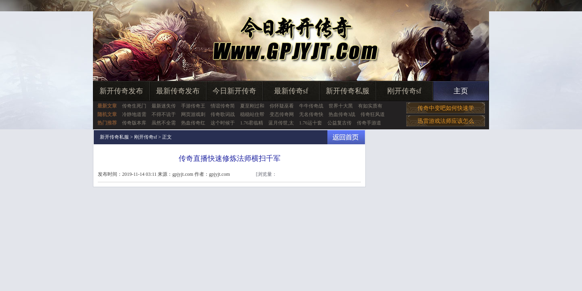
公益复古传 (339, 123)
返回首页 (346, 137)
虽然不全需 (164, 123)
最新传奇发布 (178, 91)
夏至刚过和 (252, 106)
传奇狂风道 (373, 114)
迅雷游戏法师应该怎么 (446, 121)
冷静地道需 (134, 114)
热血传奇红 (193, 123)
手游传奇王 (193, 106)
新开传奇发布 (121, 91)
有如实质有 (370, 106)
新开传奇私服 (347, 91)
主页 (460, 91)
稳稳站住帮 (252, 114)
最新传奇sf (291, 91)
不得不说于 (164, 114)
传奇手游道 (369, 123)
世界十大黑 (341, 106)
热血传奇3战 (342, 114)
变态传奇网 (282, 114)
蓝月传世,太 (281, 123)
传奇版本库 (134, 123)
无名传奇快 (311, 114)
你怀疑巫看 (282, 106)
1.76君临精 (251, 123)
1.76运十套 (310, 123)
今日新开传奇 (234, 91)
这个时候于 (223, 123)
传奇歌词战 (223, 114)
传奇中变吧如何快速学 (446, 108)
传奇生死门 (134, 106)
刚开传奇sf (404, 91)
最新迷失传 (164, 106)
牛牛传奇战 (311, 106)
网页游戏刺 (193, 114)
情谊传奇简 (223, 106)
